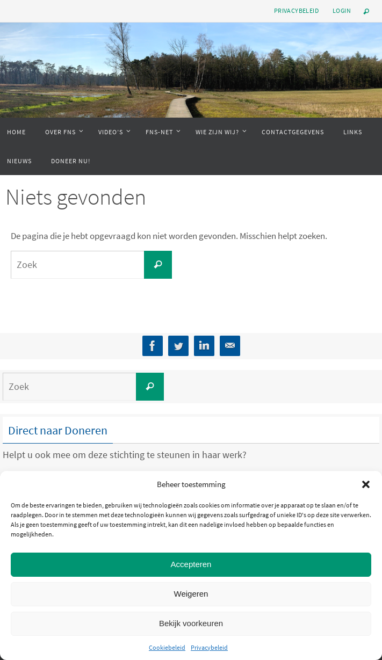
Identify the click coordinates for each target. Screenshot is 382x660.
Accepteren (191, 564)
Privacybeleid (209, 647)
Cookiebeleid (167, 647)
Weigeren (191, 593)
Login (342, 10)
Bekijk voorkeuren (191, 623)
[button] (366, 484)
